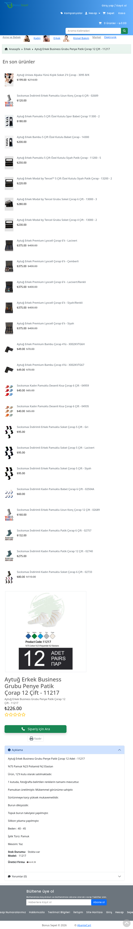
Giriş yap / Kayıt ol (114, 5)
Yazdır (36, 738)
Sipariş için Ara (35, 729)
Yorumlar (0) (17, 876)
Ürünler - (113, 23)
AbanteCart (84, 925)
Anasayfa (12, 49)
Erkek (27, 49)
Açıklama (15, 750)
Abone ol (99, 902)
